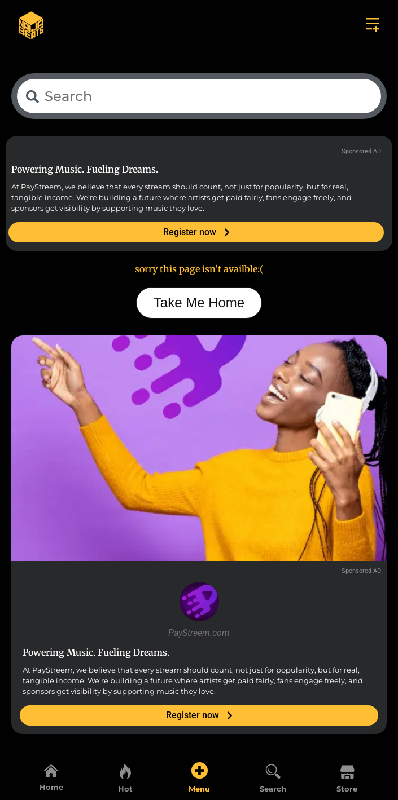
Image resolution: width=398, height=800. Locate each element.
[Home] (51, 770)
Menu (199, 789)
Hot (125, 789)
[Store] (347, 770)
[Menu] (199, 770)
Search (273, 789)
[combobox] (199, 96)
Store (346, 789)
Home (51, 787)
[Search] (273, 770)
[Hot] (125, 770)
